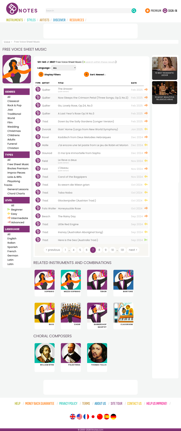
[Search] (133, 10)
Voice (7, 41)
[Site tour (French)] (86, 417)
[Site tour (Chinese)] (100, 417)
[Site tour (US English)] (79, 417)
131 (122, 250)
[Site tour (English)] (73, 417)
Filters (52, 74)
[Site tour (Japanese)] (93, 417)
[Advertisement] (90, 30)
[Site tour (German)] (113, 417)
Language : (44, 67)
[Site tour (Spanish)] (106, 417)
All (8, 97)
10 (112, 250)
